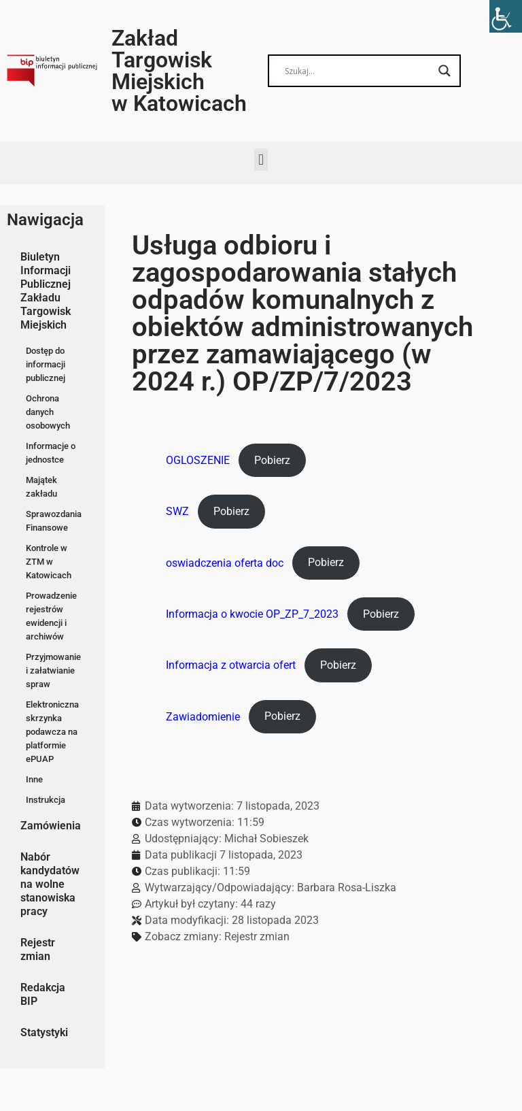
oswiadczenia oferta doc (224, 562)
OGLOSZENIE (198, 460)
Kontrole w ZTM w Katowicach (48, 561)
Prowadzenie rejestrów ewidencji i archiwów (51, 616)
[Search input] (358, 70)
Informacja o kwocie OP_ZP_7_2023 (252, 614)
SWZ (177, 511)
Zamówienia (50, 825)
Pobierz (272, 460)
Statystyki (44, 1032)
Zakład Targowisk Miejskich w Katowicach (179, 70)
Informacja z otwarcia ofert (231, 665)
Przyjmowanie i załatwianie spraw (53, 670)
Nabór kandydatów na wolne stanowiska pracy (50, 884)
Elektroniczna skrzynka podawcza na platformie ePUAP (52, 731)
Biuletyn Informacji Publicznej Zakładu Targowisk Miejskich (45, 290)
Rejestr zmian (37, 949)
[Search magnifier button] (444, 70)
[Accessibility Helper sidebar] (505, 16)
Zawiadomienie (203, 716)
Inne (34, 779)
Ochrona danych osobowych (48, 412)
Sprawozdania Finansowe (54, 521)
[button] (260, 159)
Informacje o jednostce (50, 453)
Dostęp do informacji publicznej (45, 364)
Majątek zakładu (41, 487)
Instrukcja (45, 800)
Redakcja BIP (42, 994)
